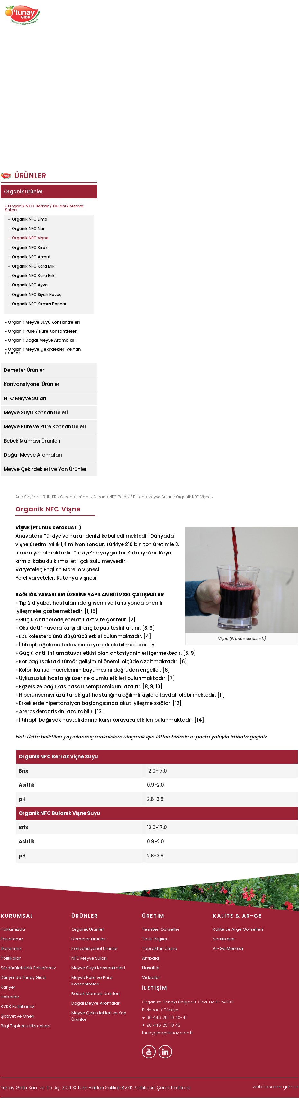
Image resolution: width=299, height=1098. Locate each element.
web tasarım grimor (275, 1087)
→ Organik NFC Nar (26, 228)
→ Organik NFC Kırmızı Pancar (37, 304)
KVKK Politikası (137, 1087)
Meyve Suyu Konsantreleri (36, 412)
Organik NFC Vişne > (194, 496)
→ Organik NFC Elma (27, 219)
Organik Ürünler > (77, 496)
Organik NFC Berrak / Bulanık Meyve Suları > (135, 496)
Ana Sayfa (25, 496)
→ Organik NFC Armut (29, 257)
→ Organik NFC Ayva (27, 285)
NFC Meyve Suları (25, 398)
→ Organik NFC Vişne (28, 238)
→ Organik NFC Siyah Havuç (34, 294)
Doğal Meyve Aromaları (33, 455)
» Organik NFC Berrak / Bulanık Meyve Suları (44, 207)
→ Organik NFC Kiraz (27, 247)
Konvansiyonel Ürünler (31, 384)
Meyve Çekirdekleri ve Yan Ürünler (45, 469)
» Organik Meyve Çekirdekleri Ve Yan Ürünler (43, 350)
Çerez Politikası (173, 1087)
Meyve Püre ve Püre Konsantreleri (45, 426)
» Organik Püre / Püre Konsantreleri (41, 330)
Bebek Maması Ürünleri (32, 440)
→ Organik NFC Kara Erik (31, 266)
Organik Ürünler (23, 191)
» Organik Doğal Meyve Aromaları (40, 339)
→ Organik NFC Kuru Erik (31, 275)
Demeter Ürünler (24, 370)
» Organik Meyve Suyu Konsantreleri (42, 321)
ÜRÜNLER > (50, 496)
